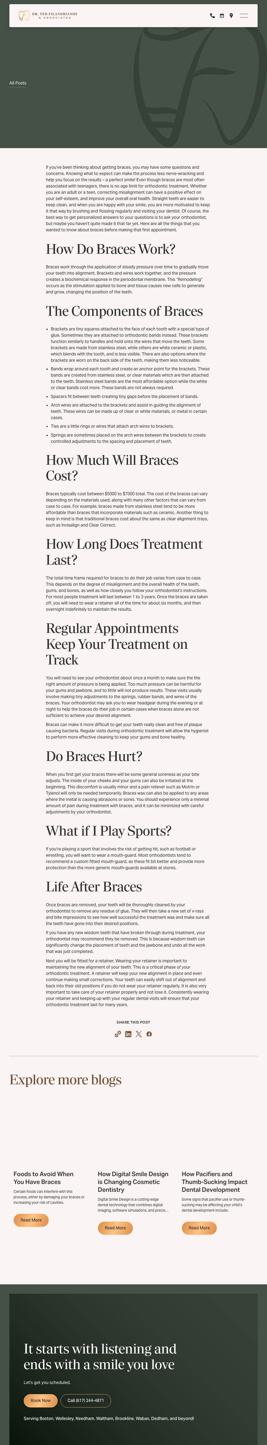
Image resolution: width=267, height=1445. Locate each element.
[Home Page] (48, 15)
